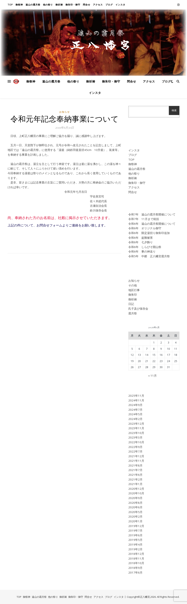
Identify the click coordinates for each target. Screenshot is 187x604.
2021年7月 (135, 470)
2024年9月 (135, 405)
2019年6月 (135, 535)
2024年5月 (135, 414)
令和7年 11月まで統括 (143, 219)
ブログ (109, 4)
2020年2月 (135, 516)
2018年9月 (135, 568)
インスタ (120, 4)
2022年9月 (135, 447)
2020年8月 (135, 502)
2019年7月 (135, 530)
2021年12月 (136, 456)
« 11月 (152, 375)
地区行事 (134, 290)
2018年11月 (136, 558)
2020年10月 (136, 493)
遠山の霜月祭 (33, 4)
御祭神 (19, 4)
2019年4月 (135, 544)
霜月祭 (132, 313)
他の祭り (48, 4)
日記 (131, 304)
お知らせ (64, 111)
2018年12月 (136, 554)
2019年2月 (135, 549)
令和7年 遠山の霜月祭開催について (151, 214)
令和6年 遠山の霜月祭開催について (151, 223)
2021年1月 (135, 484)
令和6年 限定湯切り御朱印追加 (149, 233)
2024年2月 (135, 419)
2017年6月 (135, 572)
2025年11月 (136, 395)
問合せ (86, 4)
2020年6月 (135, 507)
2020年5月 (135, 512)
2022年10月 (136, 442)
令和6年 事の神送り (142, 251)
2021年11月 (136, 461)
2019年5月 (135, 540)
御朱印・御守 (72, 4)
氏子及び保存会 (138, 308)
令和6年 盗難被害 (140, 237)
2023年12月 (136, 423)
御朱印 (132, 294)
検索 (174, 110)
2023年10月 (136, 433)
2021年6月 (135, 475)
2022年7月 (135, 451)
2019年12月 (136, 526)
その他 (132, 285)
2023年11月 (136, 428)
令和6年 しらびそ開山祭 (144, 247)
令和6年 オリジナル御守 (144, 228)
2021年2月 (135, 479)
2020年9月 (135, 498)
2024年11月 (136, 400)
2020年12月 (136, 489)
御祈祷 (59, 4)
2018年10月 (136, 563)
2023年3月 (135, 437)
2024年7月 (135, 409)
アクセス (98, 4)
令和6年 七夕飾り (140, 242)
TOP (10, 4)
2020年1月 (135, 521)
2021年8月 (135, 465)
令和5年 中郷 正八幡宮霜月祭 (149, 256)
